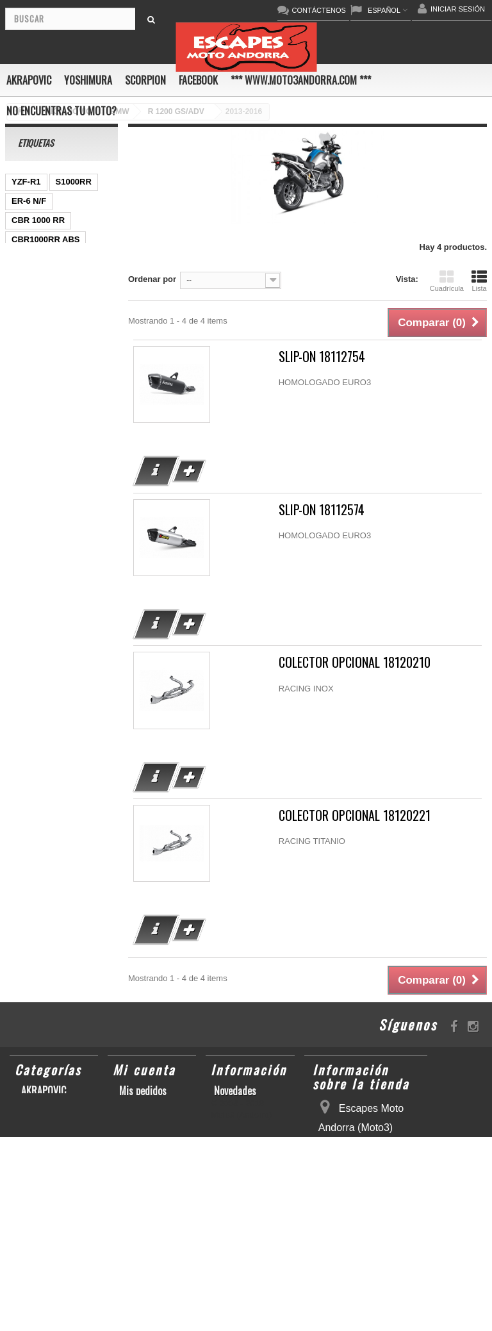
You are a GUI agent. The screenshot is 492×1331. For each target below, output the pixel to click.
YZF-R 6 (27, 393)
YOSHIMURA (88, 80)
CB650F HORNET (46, 374)
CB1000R (63, 316)
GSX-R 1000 (35, 451)
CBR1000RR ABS (45, 239)
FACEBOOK (198, 80)
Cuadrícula (447, 280)
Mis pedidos (143, 1090)
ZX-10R (85, 431)
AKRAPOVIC (28, 80)
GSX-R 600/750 (41, 278)
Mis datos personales (140, 1125)
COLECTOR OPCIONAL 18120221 (354, 815)
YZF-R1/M (31, 489)
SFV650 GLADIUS (46, 470)
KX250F (73, 393)
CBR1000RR (36, 508)
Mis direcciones (150, 1104)
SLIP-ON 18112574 (322, 509)
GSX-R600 (32, 412)
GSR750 (28, 258)
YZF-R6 (83, 566)
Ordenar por (152, 279)
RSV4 (22, 547)
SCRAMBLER (74, 547)
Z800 (21, 316)
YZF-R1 (26, 181)
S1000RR (74, 181)
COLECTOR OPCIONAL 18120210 (354, 662)
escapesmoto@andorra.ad (370, 1310)
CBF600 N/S (35, 297)
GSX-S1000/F (37, 528)
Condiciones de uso (251, 1119)
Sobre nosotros (244, 1133)
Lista (479, 280)
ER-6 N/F (29, 201)
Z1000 (85, 297)
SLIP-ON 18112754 (322, 356)
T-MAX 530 (33, 566)
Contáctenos (238, 1104)
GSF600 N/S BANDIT (52, 355)
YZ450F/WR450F (44, 335)
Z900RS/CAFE (39, 585)
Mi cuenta (144, 1069)
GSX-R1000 (34, 431)
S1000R (93, 528)
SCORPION (145, 80)
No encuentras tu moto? (61, 111)
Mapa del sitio (242, 1147)
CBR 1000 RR (38, 220)
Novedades (235, 1090)
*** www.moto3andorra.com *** (301, 80)
